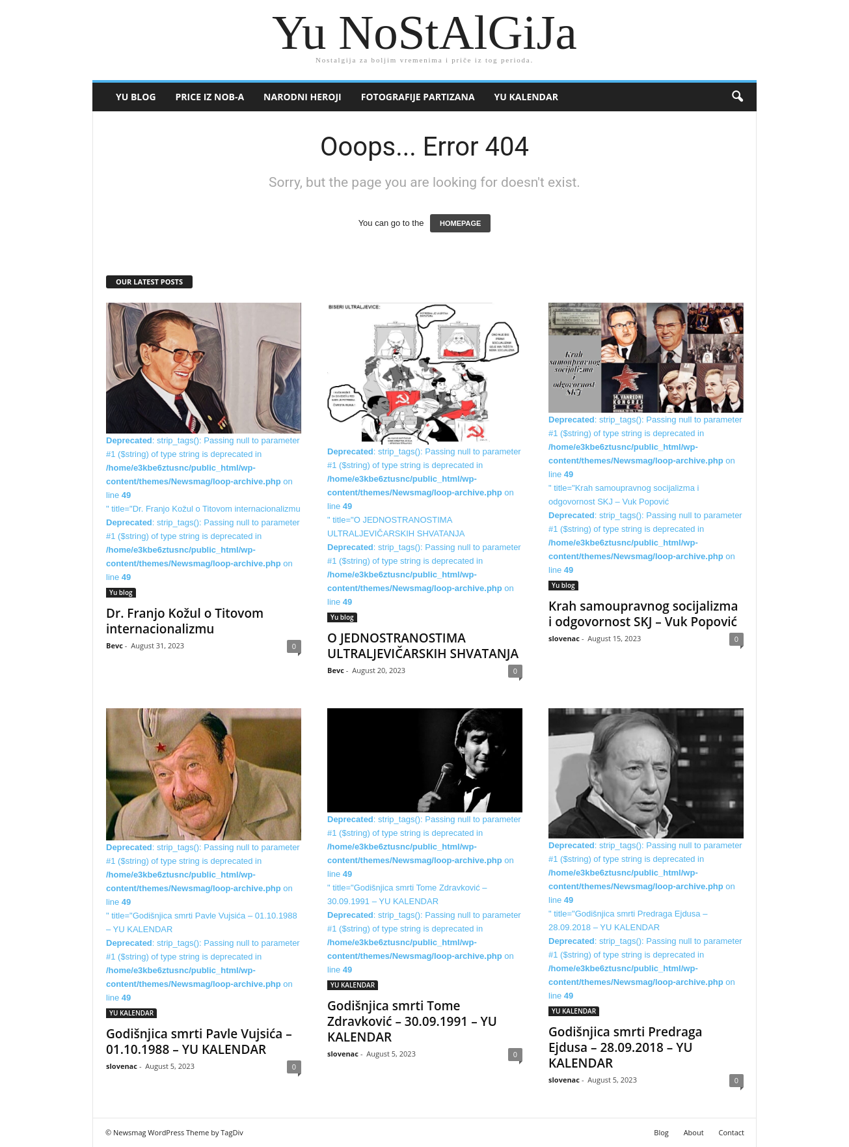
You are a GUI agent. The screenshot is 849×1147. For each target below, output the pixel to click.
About (694, 1132)
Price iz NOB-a (210, 96)
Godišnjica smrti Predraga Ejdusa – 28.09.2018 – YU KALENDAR (625, 1047)
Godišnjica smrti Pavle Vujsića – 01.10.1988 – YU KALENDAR (199, 1041)
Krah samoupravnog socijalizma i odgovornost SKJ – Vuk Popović (643, 614)
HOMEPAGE (460, 223)
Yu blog (136, 96)
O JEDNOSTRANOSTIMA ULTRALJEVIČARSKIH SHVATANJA (423, 645)
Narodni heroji (302, 96)
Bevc (114, 645)
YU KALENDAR (526, 96)
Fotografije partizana (418, 96)
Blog (661, 1132)
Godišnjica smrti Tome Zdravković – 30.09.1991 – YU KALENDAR (412, 1021)
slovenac (564, 638)
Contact (731, 1132)
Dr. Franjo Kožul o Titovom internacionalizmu (184, 621)
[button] (737, 97)
